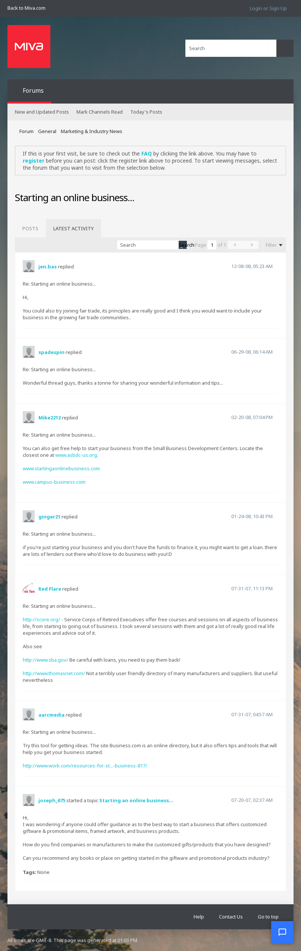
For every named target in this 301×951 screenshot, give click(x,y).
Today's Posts (146, 111)
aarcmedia (51, 714)
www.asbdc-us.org (76, 455)
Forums (33, 90)
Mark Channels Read (99, 111)
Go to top (268, 916)
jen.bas (47, 266)
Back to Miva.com (26, 7)
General (47, 131)
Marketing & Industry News (91, 131)
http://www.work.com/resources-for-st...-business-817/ (85, 765)
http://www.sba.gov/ (45, 659)
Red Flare (49, 588)
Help (199, 916)
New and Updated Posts (42, 111)
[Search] (230, 48)
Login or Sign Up (268, 8)
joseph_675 (51, 800)
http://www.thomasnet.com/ (54, 673)
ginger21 (49, 516)
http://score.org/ (41, 619)
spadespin (51, 352)
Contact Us (231, 916)
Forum (26, 131)
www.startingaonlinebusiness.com (61, 468)
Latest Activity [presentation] (73, 228)
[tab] (30, 228)
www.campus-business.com (54, 481)
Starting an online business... (136, 800)
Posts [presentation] (30, 228)
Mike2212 (49, 417)
